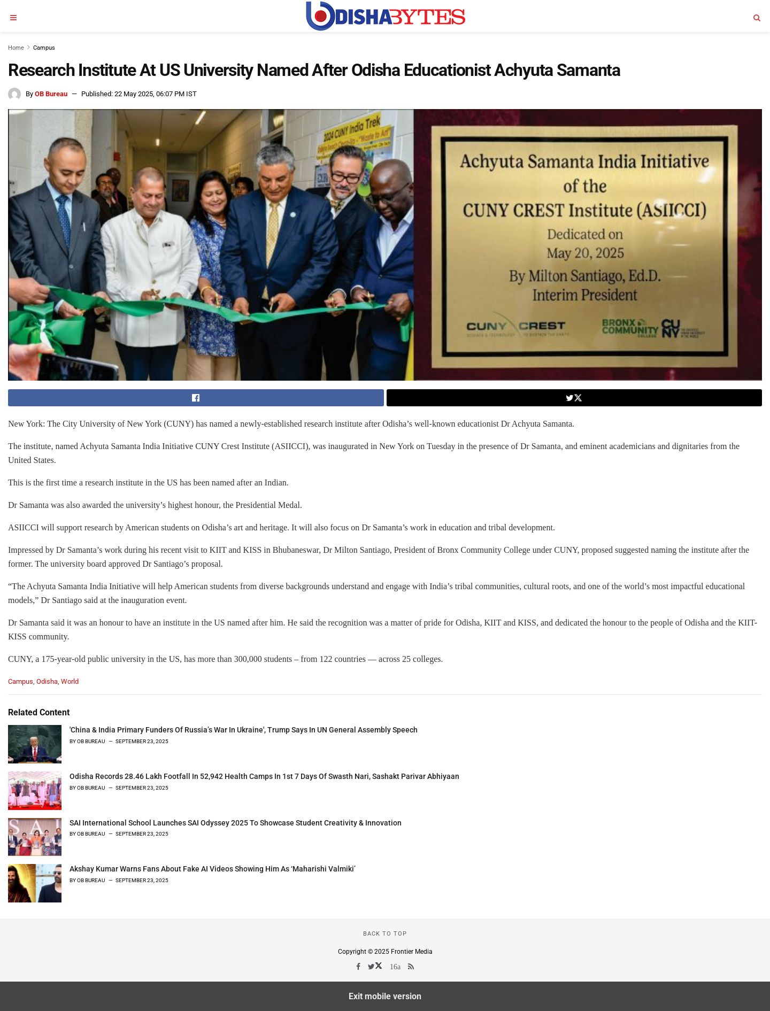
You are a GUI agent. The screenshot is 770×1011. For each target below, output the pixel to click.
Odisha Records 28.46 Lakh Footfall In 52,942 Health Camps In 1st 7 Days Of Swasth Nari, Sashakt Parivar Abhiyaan (264, 776)
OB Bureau (51, 94)
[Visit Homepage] (385, 16)
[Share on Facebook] (196, 397)
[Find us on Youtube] (396, 966)
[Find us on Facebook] (359, 966)
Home (16, 47)
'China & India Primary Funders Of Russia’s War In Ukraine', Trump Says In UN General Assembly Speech (244, 730)
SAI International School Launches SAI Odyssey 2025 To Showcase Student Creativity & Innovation (236, 823)
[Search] (756, 16)
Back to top (385, 933)
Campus (44, 47)
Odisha (47, 681)
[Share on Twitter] (575, 397)
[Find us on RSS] (411, 966)
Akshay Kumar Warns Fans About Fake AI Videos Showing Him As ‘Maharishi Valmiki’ (213, 869)
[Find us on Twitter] (376, 966)
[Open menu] (13, 16)
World (70, 681)
